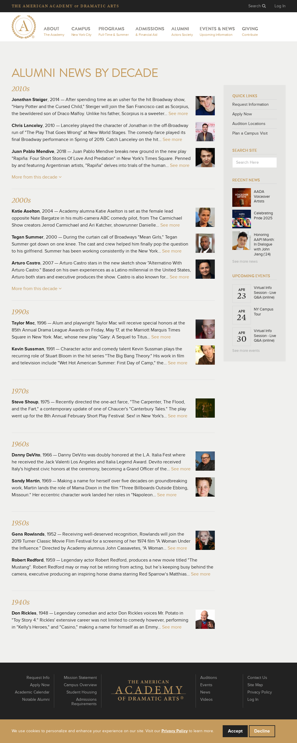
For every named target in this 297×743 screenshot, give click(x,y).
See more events (246, 351)
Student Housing (81, 692)
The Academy (65, 6)
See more (178, 113)
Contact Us (257, 678)
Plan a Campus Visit (250, 133)
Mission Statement (80, 678)
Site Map (255, 685)
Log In (280, 6)
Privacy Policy (259, 692)
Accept (235, 731)
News (205, 692)
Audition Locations (249, 124)
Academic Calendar (32, 692)
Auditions (208, 678)
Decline (262, 731)
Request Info (38, 678)
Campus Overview (80, 685)
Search (257, 6)
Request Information (250, 105)
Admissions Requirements (84, 702)
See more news (245, 262)
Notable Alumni (36, 700)
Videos (206, 700)
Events (206, 685)
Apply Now (242, 114)
